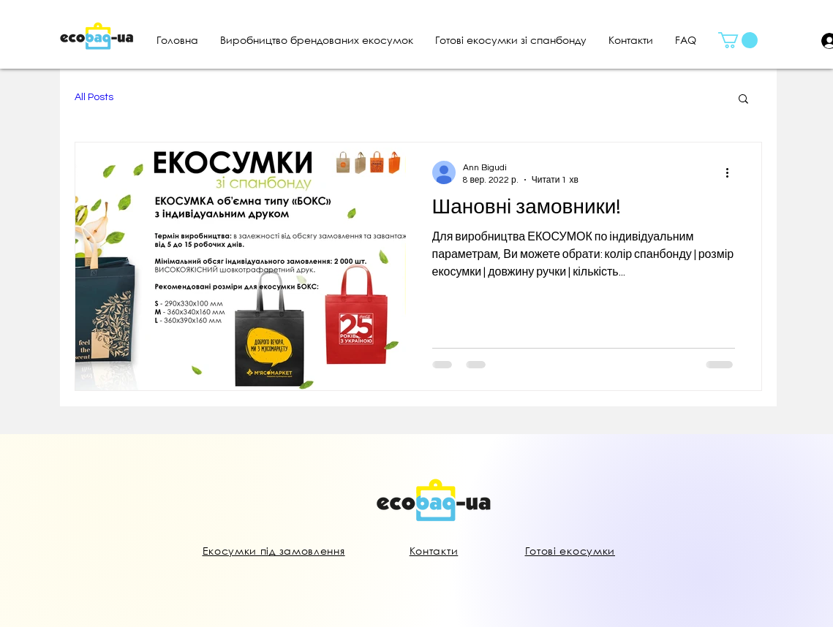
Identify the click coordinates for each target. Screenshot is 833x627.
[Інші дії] (733, 172)
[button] (738, 40)
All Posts (94, 97)
